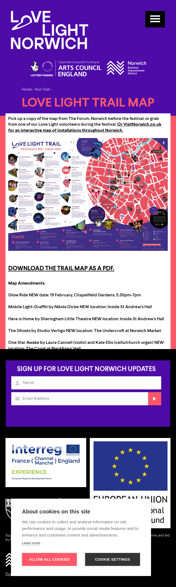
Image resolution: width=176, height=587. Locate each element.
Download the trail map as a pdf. (61, 269)
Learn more (31, 543)
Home (27, 89)
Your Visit (42, 89)
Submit (152, 400)
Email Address (19, 400)
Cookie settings (112, 559)
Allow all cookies (49, 559)
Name (19, 385)
